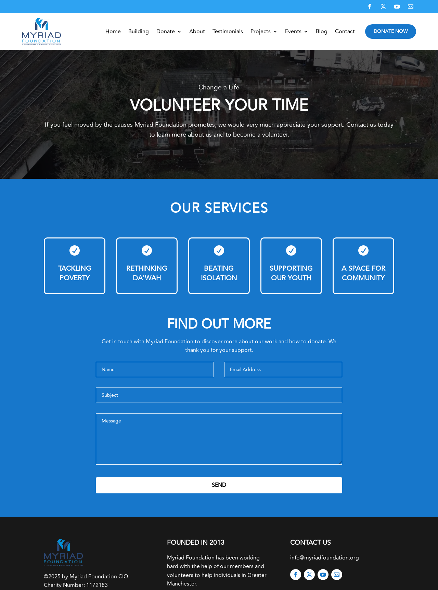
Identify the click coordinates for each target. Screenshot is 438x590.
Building (138, 31)
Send (219, 485)
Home (113, 31)
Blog (321, 31)
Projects (260, 31)
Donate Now (391, 31)
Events (293, 31)
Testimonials (227, 31)
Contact (345, 31)
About (197, 31)
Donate (165, 31)
